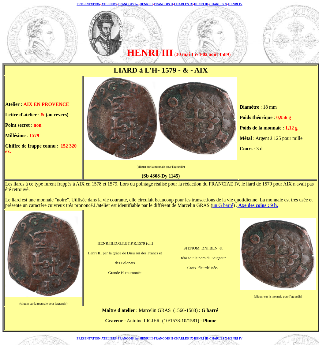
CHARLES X (218, 4)
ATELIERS (109, 4)
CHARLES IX (183, 4)
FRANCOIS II (163, 4)
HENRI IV (235, 4)
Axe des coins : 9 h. (258, 205)
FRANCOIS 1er (128, 4)
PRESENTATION (88, 4)
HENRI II (146, 4)
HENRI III (201, 4)
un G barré (222, 205)
